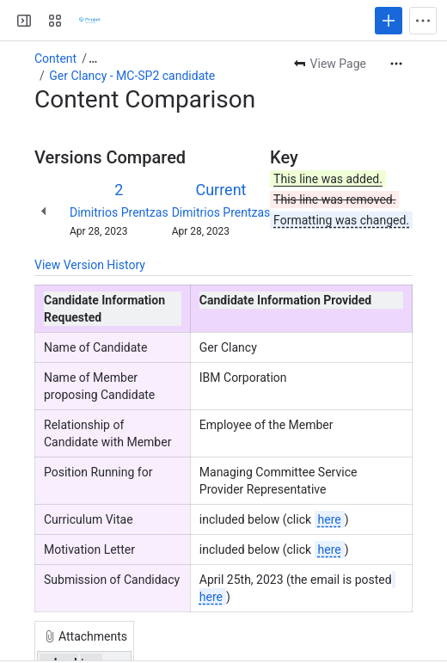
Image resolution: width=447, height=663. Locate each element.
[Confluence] (89, 20)
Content (55, 58)
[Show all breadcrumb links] (93, 58)
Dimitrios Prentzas (119, 212)
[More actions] (396, 64)
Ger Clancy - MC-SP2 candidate (132, 76)
